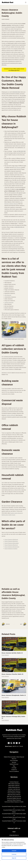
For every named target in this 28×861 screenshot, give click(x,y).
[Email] (11, 743)
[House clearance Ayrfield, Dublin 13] (14, 644)
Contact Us (14, 769)
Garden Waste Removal (14, 787)
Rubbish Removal (14, 764)
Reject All (14, 858)
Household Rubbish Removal (14, 798)
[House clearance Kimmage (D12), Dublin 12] (14, 707)
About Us (14, 758)
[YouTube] (9, 743)
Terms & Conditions (14, 771)
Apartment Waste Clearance (14, 800)
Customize (14, 854)
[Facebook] (14, 743)
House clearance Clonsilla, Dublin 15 (12, 674)
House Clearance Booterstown (11, 546)
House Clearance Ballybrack (11, 539)
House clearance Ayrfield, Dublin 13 (12, 653)
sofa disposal (17, 167)
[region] (14, 849)
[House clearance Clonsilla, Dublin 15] (14, 665)
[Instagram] (17, 743)
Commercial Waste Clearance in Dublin (14, 802)
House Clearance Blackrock (11, 545)
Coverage (14, 767)
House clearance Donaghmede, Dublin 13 (14, 695)
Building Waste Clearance (14, 791)
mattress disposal (13, 203)
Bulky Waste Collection (14, 785)
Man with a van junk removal (14, 796)
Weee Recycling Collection (14, 794)
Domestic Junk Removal (14, 789)
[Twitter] (19, 743)
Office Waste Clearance (14, 783)
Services (14, 762)
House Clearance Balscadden (11, 543)
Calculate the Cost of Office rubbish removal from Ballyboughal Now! (14, 69)
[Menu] (25, 2)
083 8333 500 (16, 92)
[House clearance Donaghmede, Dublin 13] (14, 686)
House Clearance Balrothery (11, 541)
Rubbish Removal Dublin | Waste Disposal (14, 757)
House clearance (5, 19)
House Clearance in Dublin (14, 792)
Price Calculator (14, 760)
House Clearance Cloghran (10, 548)
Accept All (14, 850)
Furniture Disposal (14, 782)
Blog (14, 766)
